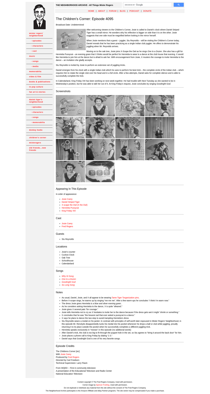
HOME (91, 11)
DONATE (147, 11)
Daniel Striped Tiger (71, 202)
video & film (35, 77)
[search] (147, 5)
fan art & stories (37, 92)
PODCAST (134, 11)
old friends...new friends (37, 149)
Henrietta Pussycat (70, 208)
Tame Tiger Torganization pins (125, 297)
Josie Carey (67, 199)
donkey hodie (36, 130)
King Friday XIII (69, 211)
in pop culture (36, 87)
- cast (33, 51)
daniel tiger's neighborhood (36, 101)
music (32, 56)
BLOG (122, 11)
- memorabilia (37, 122)
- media (33, 66)
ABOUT (101, 11)
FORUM (112, 11)
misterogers (35, 143)
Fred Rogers (67, 226)
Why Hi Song (68, 276)
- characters (36, 46)
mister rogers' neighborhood (36, 34)
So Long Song (68, 285)
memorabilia (35, 71)
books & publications (39, 82)
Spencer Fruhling (102, 385)
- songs (34, 61)
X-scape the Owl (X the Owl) (75, 205)
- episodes (35, 41)
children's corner (37, 138)
